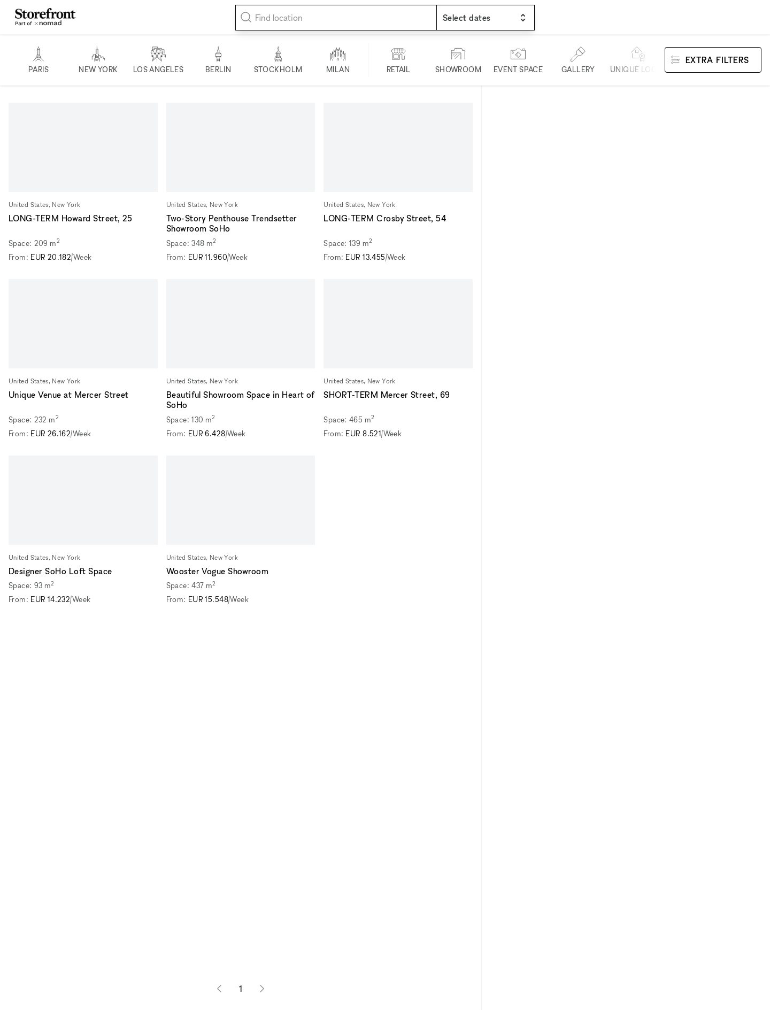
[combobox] (336, 17)
